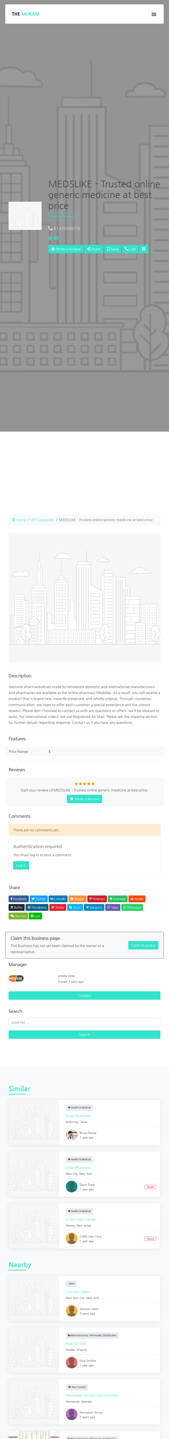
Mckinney (72, 1121)
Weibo (57, 907)
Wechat (18, 916)
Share (94, 249)
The (25, 13)
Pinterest (97, 899)
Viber (112, 907)
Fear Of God (76, 1343)
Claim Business (143, 945)
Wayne (70, 1225)
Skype (75, 907)
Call (130, 249)
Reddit (136, 899)
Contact (84, 995)
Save (112, 249)
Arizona (81, 1349)
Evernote (118, 899)
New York (85, 1173)
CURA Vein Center (81, 1219)
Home (19, 520)
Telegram (94, 907)
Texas (83, 1121)
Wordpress (37, 907)
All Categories (42, 520)
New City (72, 1173)
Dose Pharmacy (78, 1116)
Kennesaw (72, 1401)
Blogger (77, 899)
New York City (75, 1297)
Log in (21, 865)
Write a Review (66, 249)
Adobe (70, 1349)
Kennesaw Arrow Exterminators (92, 1395)
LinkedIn (58, 899)
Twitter (39, 899)
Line (35, 916)
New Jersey (84, 1225)
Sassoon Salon (78, 1292)
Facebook (19, 899)
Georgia (86, 1401)
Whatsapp (132, 907)
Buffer (17, 907)
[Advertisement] (84, 480)
